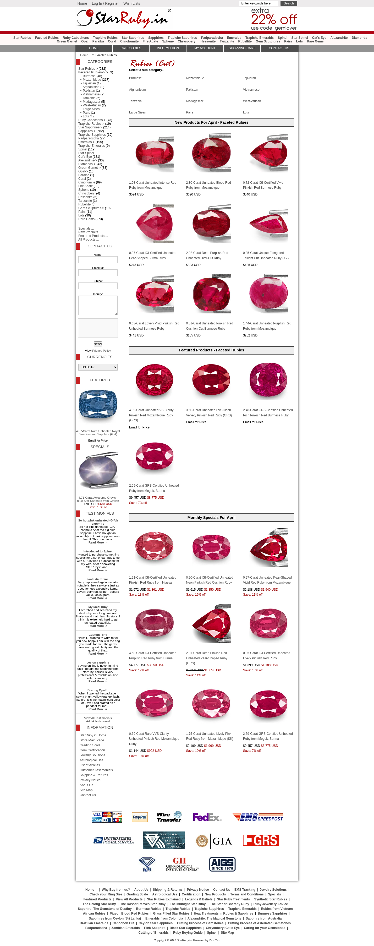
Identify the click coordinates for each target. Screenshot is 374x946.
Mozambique (195, 78)
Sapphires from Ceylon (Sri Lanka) (115, 918)
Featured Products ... (93, 236)
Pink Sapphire (154, 928)
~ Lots (83, 116)
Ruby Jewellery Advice (271, 904)
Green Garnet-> (89, 168)
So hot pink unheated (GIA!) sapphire (98, 522)
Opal (84, 41)
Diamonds (359, 38)
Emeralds (234, 38)
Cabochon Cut (123, 923)
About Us (86, 785)
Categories (130, 48)
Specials (100, 447)
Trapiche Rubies (105, 38)
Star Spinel (300, 38)
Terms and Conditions (246, 894)
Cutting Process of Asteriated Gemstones (259, 923)
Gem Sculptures (268, 41)
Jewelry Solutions (92, 755)
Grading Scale (90, 745)
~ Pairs (84, 113)
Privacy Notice (90, 780)
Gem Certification (92, 750)
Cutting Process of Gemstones (200, 923)
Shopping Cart (242, 48)
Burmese (135, 78)
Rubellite (245, 41)
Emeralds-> (86, 142)
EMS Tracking (244, 889)
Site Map (86, 790)
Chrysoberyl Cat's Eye (223, 928)
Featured (100, 380)
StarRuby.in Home (93, 735)
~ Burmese (87, 76)
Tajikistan (249, 78)
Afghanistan (137, 89)
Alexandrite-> (87, 160)
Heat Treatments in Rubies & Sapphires (223, 913)
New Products (215, 894)
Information (168, 48)
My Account (205, 48)
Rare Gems (315, 41)
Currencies (99, 357)
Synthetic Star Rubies (270, 899)
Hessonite (208, 41)
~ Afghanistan (89, 87)
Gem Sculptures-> (91, 208)
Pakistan (192, 89)
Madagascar (194, 101)
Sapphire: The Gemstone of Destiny (105, 909)
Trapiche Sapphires (182, 38)
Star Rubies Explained (163, 899)
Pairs (288, 41)
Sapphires (156, 38)
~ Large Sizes (89, 109)
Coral (112, 41)
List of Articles (90, 765)
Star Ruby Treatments (233, 899)
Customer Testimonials (96, 770)
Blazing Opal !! (97, 690)
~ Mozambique (89, 79)
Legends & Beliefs (198, 899)
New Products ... (90, 232)
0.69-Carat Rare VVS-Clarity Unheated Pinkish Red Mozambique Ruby (154, 739)
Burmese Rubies (148, 909)
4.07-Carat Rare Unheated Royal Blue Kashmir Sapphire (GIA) (98, 410)
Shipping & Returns (94, 775)
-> (91, 72)
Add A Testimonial (98, 721)
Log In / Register (105, 3)
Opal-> (83, 171)
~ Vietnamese (89, 94)
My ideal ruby (98, 606)
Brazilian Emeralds (94, 923)
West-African (252, 101)
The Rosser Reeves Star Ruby (143, 904)
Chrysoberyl (187, 41)
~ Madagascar (89, 102)
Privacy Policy (101, 350)
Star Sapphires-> (90, 127)
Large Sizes (137, 112)
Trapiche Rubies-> (91, 124)
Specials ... (86, 228)
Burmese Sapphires (273, 913)
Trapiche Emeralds (259, 38)
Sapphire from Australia (264, 918)
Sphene (168, 41)
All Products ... (88, 239)
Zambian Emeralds (126, 928)
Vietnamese (251, 89)
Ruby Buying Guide (188, 932)
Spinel (282, 38)
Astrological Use (91, 760)
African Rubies (94, 913)
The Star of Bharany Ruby (229, 904)
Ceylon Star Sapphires (156, 923)
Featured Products (97, 899)
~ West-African (89, 105)
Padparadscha (212, 38)
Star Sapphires (133, 38)
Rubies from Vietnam (277, 909)
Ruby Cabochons (76, 38)
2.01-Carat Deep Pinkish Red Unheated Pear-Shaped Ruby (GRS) (206, 658)
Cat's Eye (319, 38)
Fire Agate (150, 41)
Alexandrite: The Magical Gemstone (214, 918)
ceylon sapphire (98, 662)
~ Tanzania (87, 98)
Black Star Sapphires (186, 928)
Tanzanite (227, 41)
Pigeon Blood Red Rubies (129, 913)
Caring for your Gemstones (264, 928)
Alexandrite (339, 38)
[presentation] (97, 328)
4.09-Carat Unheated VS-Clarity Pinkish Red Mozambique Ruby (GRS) (151, 415)
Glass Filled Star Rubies (171, 913)
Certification (191, 894)
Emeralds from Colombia (164, 918)
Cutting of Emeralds (154, 932)
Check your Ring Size (106, 894)
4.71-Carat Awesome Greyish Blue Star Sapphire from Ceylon (98, 477)
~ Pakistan (86, 91)
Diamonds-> (87, 164)
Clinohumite (129, 41)
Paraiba (98, 41)
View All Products (129, 899)
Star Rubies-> (88, 68)
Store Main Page (92, 740)
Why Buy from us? (116, 889)
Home (82, 3)
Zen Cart (214, 940)
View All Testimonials (98, 718)
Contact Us (100, 246)
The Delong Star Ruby (99, 904)
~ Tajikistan (87, 83)
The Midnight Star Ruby (188, 904)
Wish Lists (131, 3)
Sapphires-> (87, 131)
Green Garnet (67, 41)
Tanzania (135, 101)
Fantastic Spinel (97, 579)
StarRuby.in (184, 940)
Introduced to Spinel (98, 551)
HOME (93, 48)
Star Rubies (22, 38)
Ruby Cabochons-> (92, 120)
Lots (299, 41)
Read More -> (98, 542)
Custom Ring (98, 634)
